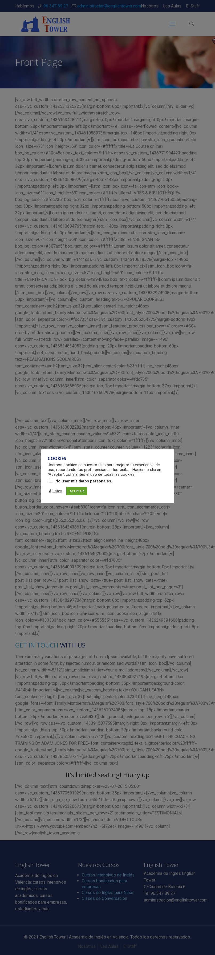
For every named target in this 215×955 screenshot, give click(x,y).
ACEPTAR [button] (77, 491)
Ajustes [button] (55, 491)
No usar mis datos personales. (83, 481)
